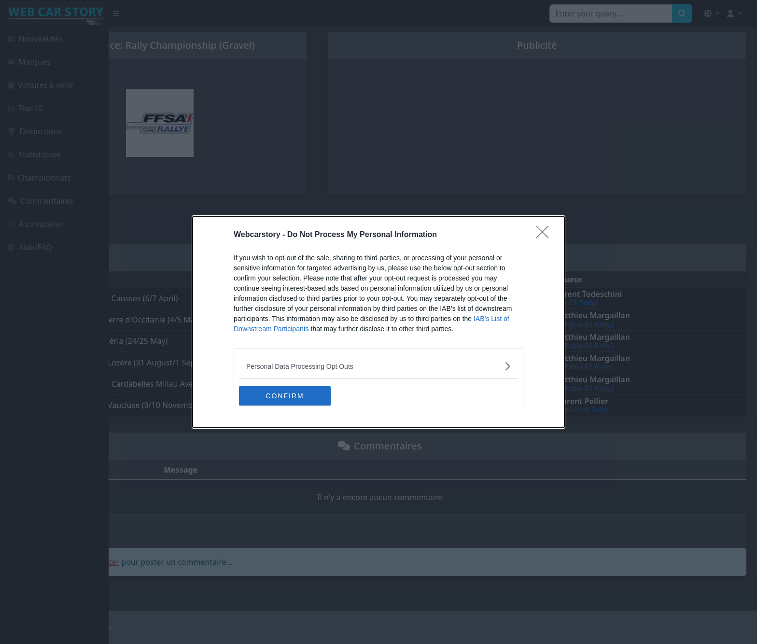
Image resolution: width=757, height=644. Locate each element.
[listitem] (378, 366)
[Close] (545, 235)
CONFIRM (285, 395)
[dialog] (378, 322)
